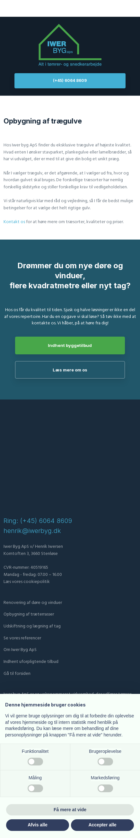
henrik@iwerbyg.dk (32, 531)
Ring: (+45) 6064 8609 (38, 521)
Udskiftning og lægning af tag (32, 626)
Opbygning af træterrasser (29, 614)
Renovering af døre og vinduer (33, 602)
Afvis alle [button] (37, 824)
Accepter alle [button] (102, 824)
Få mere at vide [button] (70, 809)
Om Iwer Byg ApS (20, 649)
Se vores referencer (22, 638)
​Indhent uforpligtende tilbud (31, 661)
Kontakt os (14, 222)
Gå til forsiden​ (17, 673)
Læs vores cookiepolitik (27, 581)
